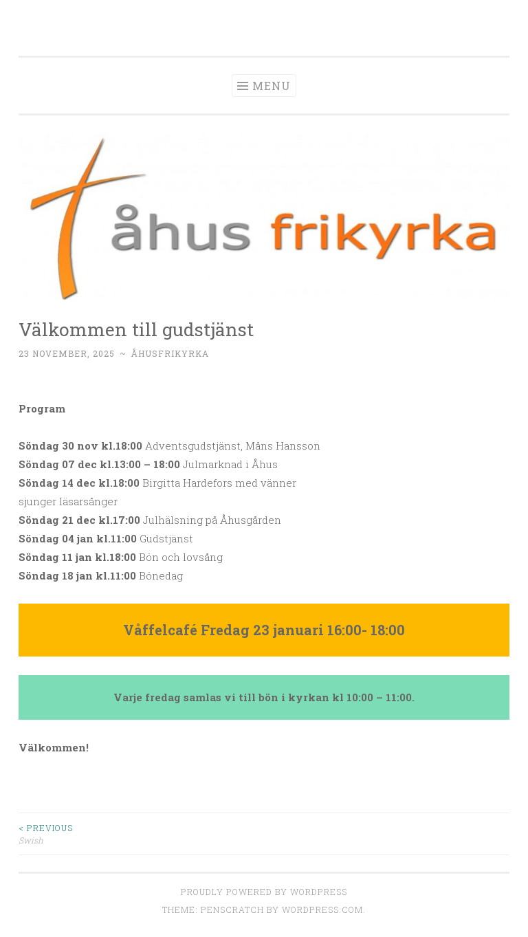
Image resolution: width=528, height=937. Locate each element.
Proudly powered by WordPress (264, 891)
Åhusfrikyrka (170, 353)
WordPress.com (322, 909)
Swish (141, 834)
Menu (271, 85)
